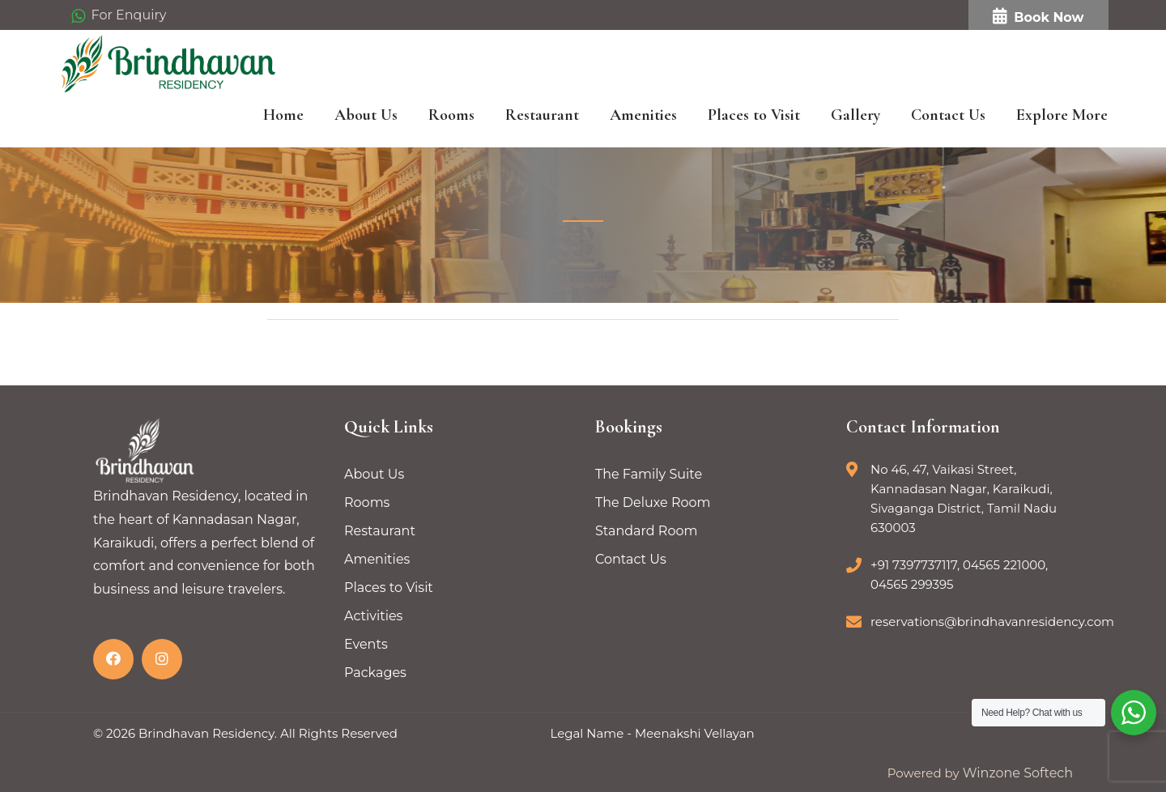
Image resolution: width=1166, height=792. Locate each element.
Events (366, 644)
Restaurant (542, 115)
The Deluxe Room (653, 502)
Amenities (643, 115)
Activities (373, 616)
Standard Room (646, 531)
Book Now (1038, 16)
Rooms (451, 115)
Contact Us (948, 115)
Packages (375, 672)
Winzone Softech (1016, 773)
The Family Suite (648, 474)
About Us (366, 115)
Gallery (855, 115)
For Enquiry (119, 15)
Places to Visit (754, 115)
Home (283, 115)
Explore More (1062, 115)
